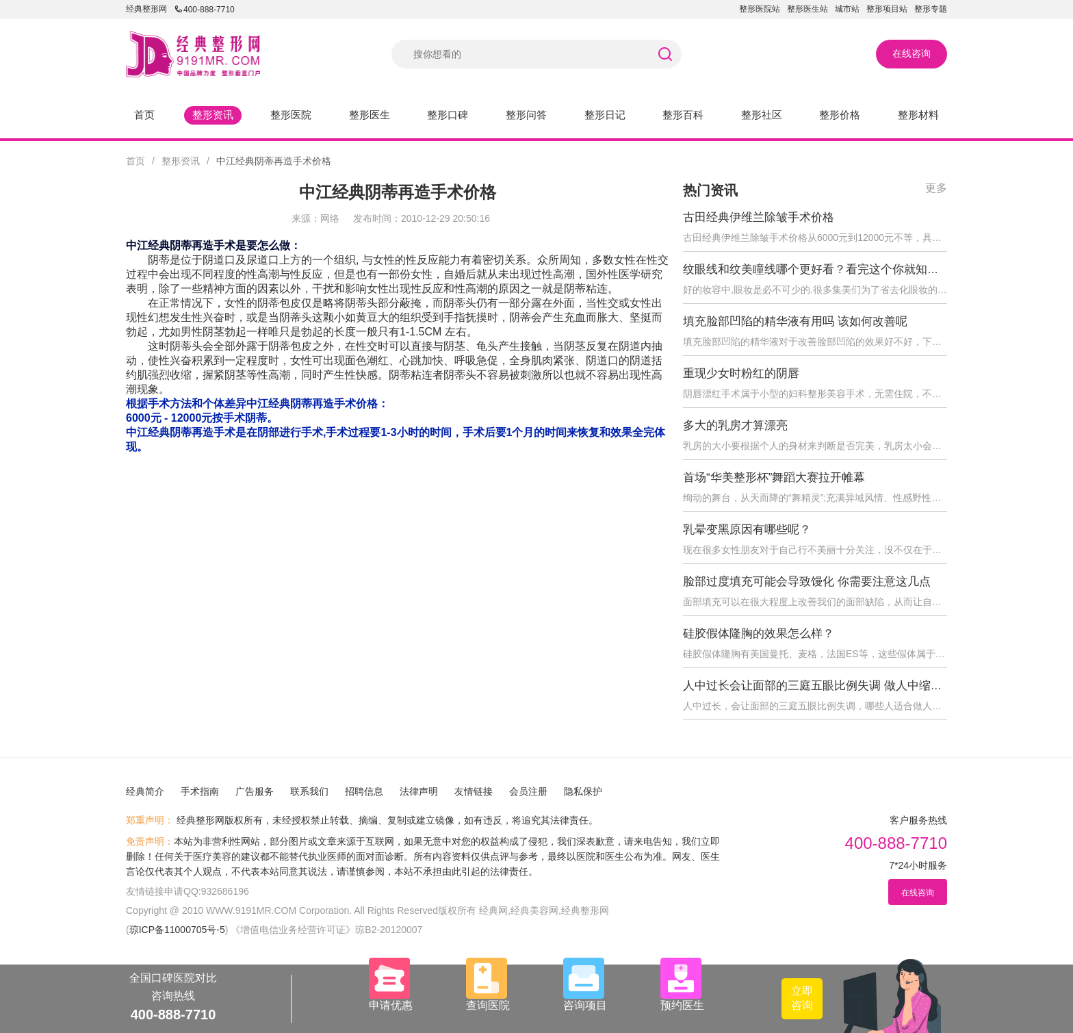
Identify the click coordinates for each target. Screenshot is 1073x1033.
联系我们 (309, 791)
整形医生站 (807, 9)
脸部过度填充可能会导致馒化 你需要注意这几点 (807, 581)
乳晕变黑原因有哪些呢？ (747, 529)
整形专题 (930, 9)
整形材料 (918, 114)
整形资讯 (212, 114)
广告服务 (254, 791)
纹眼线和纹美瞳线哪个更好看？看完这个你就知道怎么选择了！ (846, 269)
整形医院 (290, 114)
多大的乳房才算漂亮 (735, 425)
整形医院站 (759, 9)
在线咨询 (911, 53)
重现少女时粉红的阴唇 (741, 373)
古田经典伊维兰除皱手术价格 (758, 217)
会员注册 (528, 791)
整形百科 (682, 114)
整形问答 (526, 114)
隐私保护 (583, 791)
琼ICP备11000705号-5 (177, 929)
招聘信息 (364, 791)
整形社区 (761, 114)
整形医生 (369, 114)
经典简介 (145, 791)
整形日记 (604, 114)
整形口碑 (447, 114)
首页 (144, 114)
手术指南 (200, 791)
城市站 (847, 9)
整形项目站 (886, 9)
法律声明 (419, 791)
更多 (936, 188)
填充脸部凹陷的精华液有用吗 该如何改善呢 (795, 321)
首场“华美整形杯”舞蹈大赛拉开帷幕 (774, 477)
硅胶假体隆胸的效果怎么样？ (758, 633)
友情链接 (473, 791)
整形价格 (839, 114)
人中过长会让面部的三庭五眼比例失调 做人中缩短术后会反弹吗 (847, 685)
